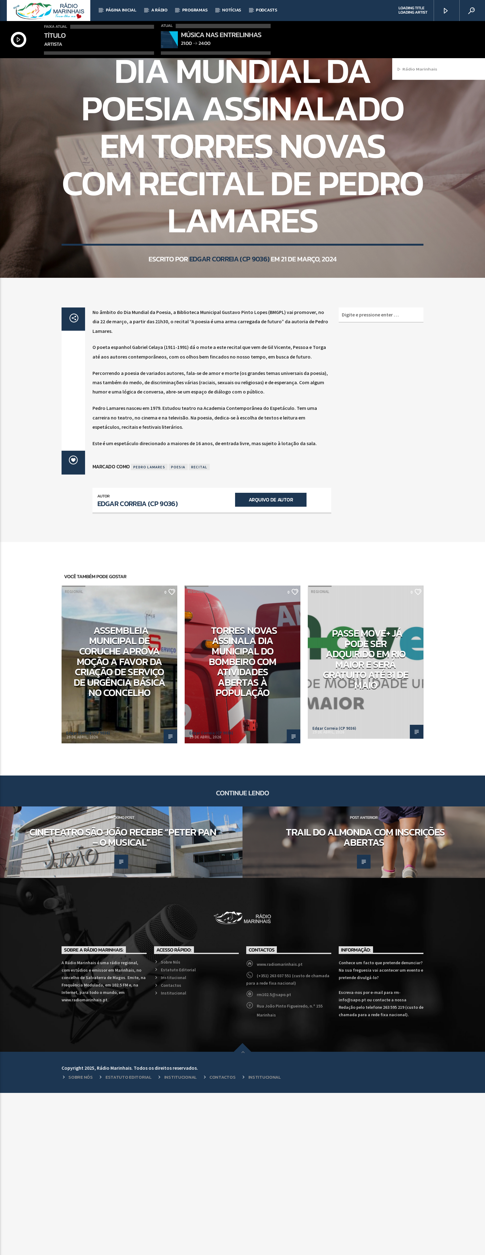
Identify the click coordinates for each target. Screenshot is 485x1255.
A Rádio (159, 10)
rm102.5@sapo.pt (274, 1156)
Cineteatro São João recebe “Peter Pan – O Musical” (122, 999)
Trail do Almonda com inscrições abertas (365, 999)
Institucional (173, 1139)
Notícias (231, 10)
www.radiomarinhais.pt (280, 1126)
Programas (194, 10)
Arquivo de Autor (271, 661)
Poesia (178, 629)
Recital (199, 629)
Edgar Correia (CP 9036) (229, 358)
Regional (253, 141)
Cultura (230, 141)
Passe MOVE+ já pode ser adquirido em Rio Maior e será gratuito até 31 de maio (365, 821)
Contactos (171, 1147)
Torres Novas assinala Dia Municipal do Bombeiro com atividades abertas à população (243, 823)
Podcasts (266, 10)
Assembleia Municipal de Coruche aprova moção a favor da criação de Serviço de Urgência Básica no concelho (119, 823)
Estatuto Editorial (178, 1132)
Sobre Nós (170, 1124)
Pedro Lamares (149, 629)
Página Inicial (121, 10)
